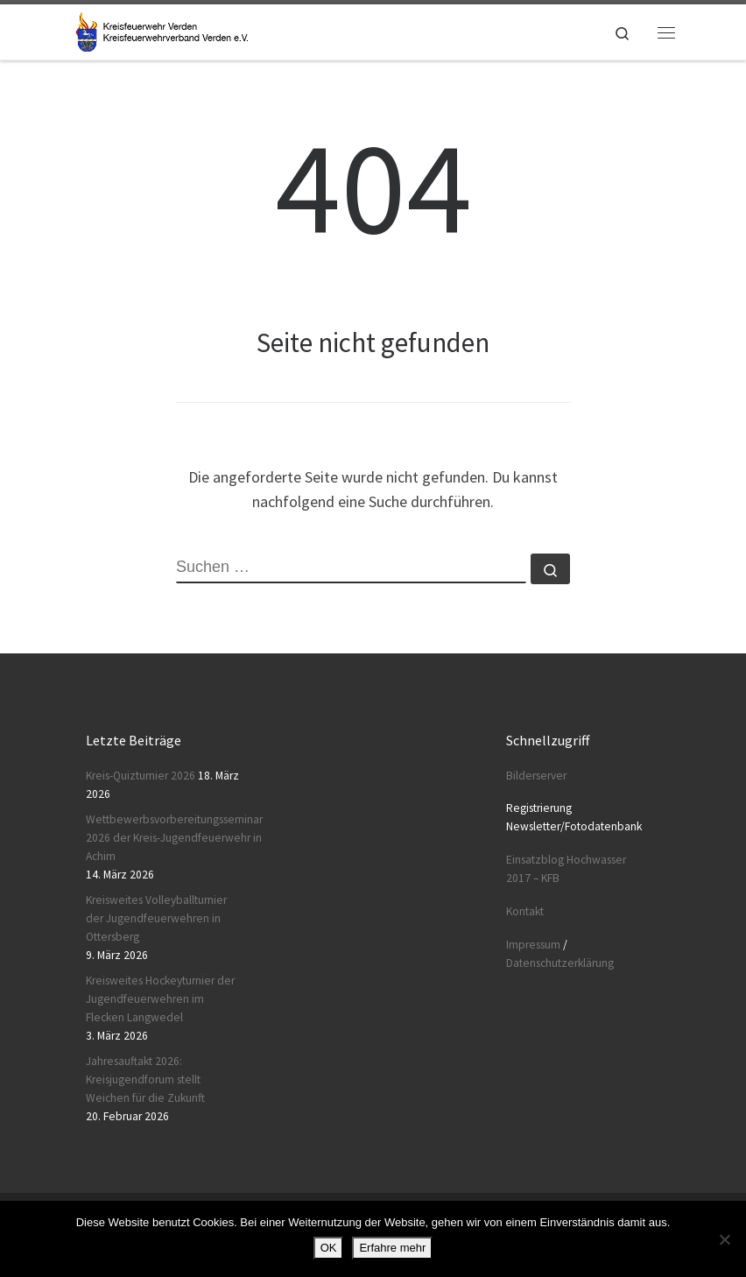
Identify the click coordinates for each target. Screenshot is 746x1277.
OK (328, 1247)
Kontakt (525, 911)
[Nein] (724, 1239)
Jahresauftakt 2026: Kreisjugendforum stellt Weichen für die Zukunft (145, 1079)
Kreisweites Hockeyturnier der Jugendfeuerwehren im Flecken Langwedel (160, 999)
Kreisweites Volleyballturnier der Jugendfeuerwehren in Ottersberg (156, 918)
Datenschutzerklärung (560, 963)
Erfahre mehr (392, 1247)
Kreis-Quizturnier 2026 (140, 775)
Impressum (533, 944)
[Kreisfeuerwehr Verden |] (160, 30)
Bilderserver (536, 775)
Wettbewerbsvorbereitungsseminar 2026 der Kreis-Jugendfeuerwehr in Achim (174, 838)
